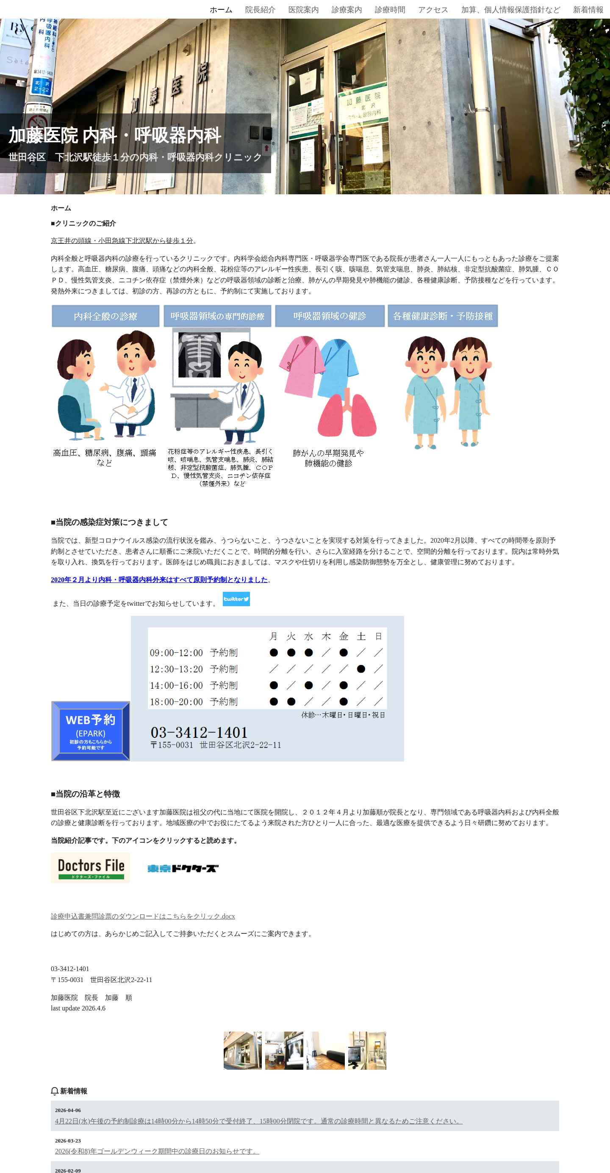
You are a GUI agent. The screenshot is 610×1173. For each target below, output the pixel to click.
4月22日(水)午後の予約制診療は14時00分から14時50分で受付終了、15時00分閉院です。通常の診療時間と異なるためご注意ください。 (259, 1121)
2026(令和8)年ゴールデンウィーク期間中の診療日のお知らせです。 (157, 1151)
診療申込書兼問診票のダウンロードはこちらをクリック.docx (143, 916)
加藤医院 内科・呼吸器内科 (114, 135)
